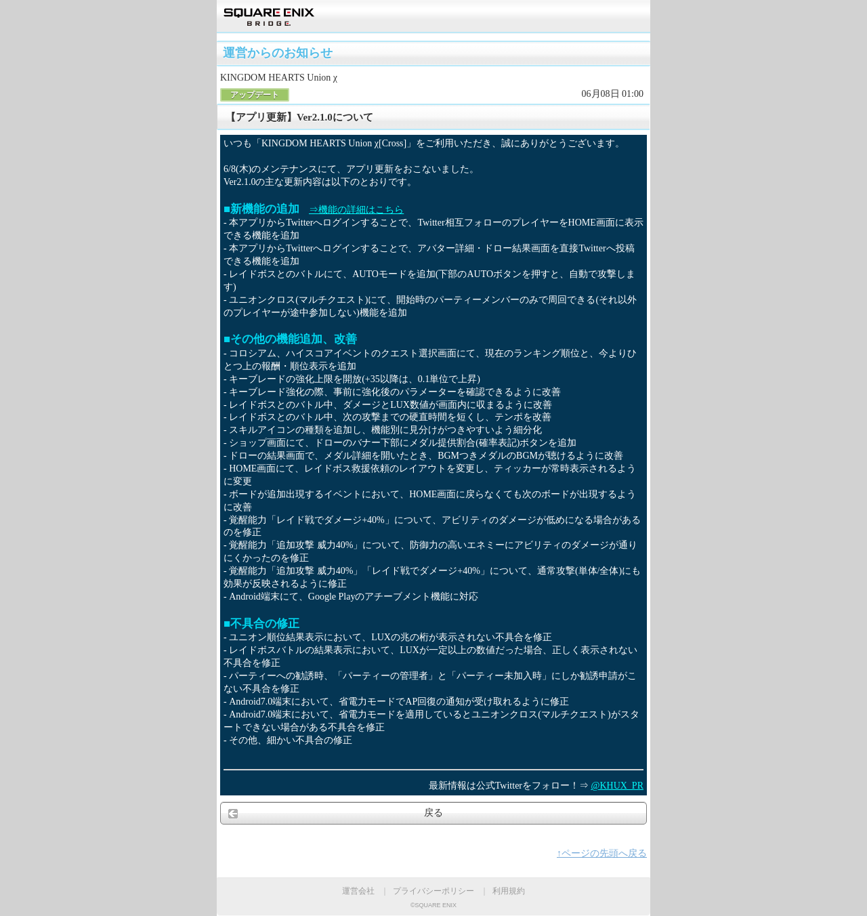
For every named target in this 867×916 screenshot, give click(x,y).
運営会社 (358, 891)
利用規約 (508, 891)
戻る (433, 813)
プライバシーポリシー (433, 891)
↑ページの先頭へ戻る (602, 853)
